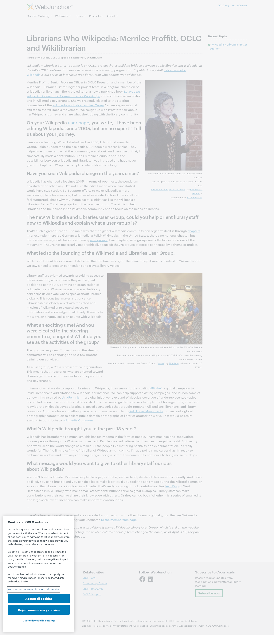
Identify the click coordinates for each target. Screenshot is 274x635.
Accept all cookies (38, 598)
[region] (38, 574)
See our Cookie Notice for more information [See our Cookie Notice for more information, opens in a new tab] (34, 589)
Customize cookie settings (39, 620)
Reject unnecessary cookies (39, 610)
